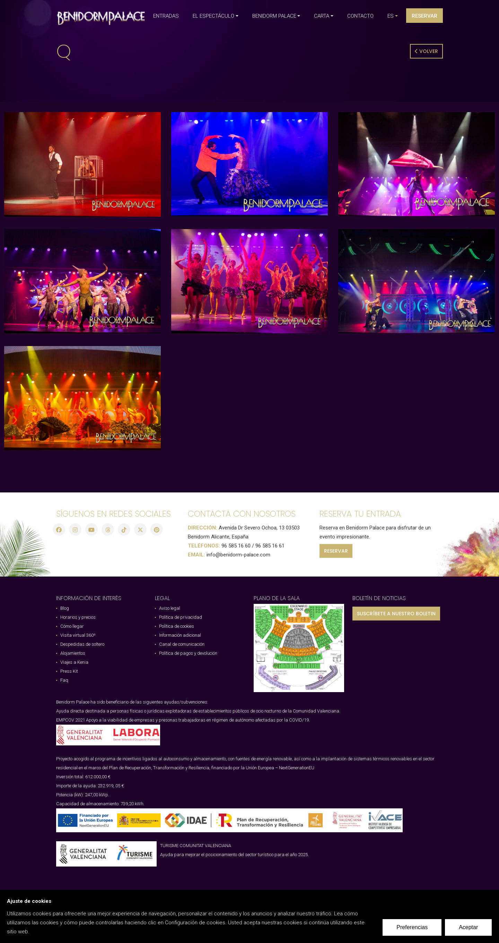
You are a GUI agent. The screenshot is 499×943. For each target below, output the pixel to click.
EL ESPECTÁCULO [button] (213, 16)
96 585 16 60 (236, 546)
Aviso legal (169, 608)
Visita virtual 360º (78, 635)
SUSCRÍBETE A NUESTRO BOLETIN (396, 613)
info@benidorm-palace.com (238, 555)
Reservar (424, 16)
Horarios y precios (78, 617)
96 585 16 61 (269, 546)
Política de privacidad (180, 617)
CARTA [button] (321, 16)
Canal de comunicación (181, 644)
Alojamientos (72, 653)
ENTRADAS (166, 16)
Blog (64, 608)
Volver (426, 51)
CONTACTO (360, 16)
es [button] (390, 16)
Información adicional (180, 635)
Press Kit (69, 671)
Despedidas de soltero (82, 644)
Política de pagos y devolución (188, 653)
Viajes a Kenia (74, 662)
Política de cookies (176, 626)
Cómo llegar (72, 626)
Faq (64, 680)
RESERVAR (336, 550)
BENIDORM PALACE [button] (274, 16)
